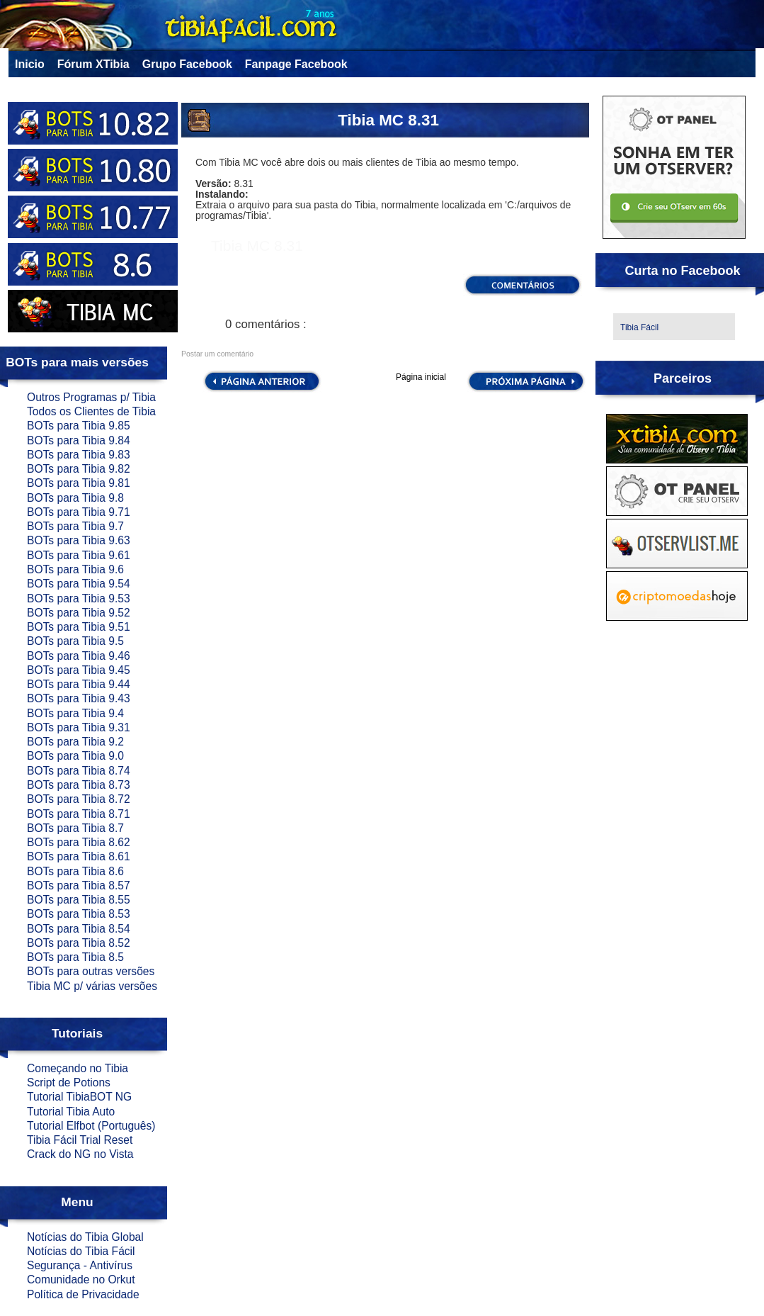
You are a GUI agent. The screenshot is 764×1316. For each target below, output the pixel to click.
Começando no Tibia (77, 1068)
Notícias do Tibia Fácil (81, 1251)
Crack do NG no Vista (80, 1154)
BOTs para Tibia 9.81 (78, 483)
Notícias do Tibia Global (85, 1237)
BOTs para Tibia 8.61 (78, 856)
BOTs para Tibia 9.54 (78, 584)
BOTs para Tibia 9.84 (78, 440)
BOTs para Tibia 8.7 (75, 828)
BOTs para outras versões (90, 971)
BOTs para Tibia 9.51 (78, 627)
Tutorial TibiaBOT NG (79, 1097)
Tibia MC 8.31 (388, 120)
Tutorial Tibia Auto (71, 1112)
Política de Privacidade (83, 1294)
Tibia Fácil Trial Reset (79, 1140)
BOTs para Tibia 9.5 (75, 641)
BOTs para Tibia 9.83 (78, 455)
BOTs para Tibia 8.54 (78, 929)
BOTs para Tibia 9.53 (78, 598)
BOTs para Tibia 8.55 (78, 900)
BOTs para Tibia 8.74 (78, 771)
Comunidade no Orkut (81, 1279)
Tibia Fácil (639, 327)
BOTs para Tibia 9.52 (78, 613)
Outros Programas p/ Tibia (91, 397)
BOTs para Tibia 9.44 (78, 684)
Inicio (30, 64)
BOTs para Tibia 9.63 (78, 540)
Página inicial (421, 377)
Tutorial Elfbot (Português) (91, 1126)
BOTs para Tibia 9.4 (75, 713)
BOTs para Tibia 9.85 (78, 426)
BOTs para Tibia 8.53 (78, 914)
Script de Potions (68, 1082)
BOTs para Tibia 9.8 (75, 498)
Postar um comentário (217, 354)
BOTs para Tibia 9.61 (78, 555)
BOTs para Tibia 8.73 (78, 785)
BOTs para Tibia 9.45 (78, 670)
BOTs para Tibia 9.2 (75, 742)
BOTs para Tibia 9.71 (78, 512)
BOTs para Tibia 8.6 (75, 871)
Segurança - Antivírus (79, 1265)
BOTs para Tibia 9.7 (75, 526)
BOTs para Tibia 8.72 (78, 799)
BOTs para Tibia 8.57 (78, 885)
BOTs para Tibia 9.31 (78, 727)
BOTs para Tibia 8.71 (78, 814)
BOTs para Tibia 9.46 (78, 656)
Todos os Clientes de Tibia (91, 411)
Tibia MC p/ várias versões (92, 986)
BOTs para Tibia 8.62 (78, 842)
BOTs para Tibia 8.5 (75, 957)
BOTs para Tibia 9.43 (78, 698)
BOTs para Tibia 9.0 (75, 756)
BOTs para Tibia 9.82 (78, 469)
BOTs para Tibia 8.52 (78, 943)
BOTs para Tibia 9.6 (75, 569)
